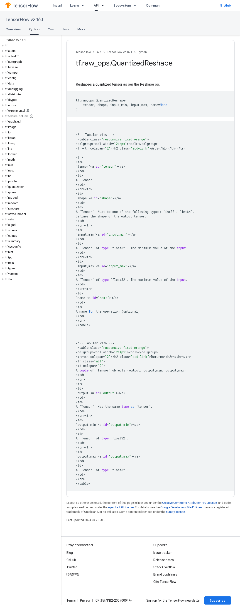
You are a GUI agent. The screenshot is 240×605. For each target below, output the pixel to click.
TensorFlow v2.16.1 (24, 19)
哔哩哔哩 (72, 574)
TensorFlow (83, 52)
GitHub (225, 5)
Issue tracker (162, 552)
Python (142, 52)
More (81, 29)
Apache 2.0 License (121, 507)
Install (57, 5)
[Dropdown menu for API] (104, 5)
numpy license (175, 511)
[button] (29, 45)
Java (65, 29)
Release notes (163, 560)
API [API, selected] (96, 5)
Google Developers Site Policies (181, 507)
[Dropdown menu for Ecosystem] (136, 5)
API (99, 52)
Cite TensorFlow (164, 581)
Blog (69, 552)
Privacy (85, 600)
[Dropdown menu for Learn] (84, 5)
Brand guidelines (165, 574)
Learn (74, 5)
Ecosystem (122, 5)
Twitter (71, 567)
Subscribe (217, 600)
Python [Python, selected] (34, 29)
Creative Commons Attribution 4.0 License (189, 502)
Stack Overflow (164, 567)
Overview (13, 29)
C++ (51, 29)
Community (155, 5)
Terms (71, 600)
